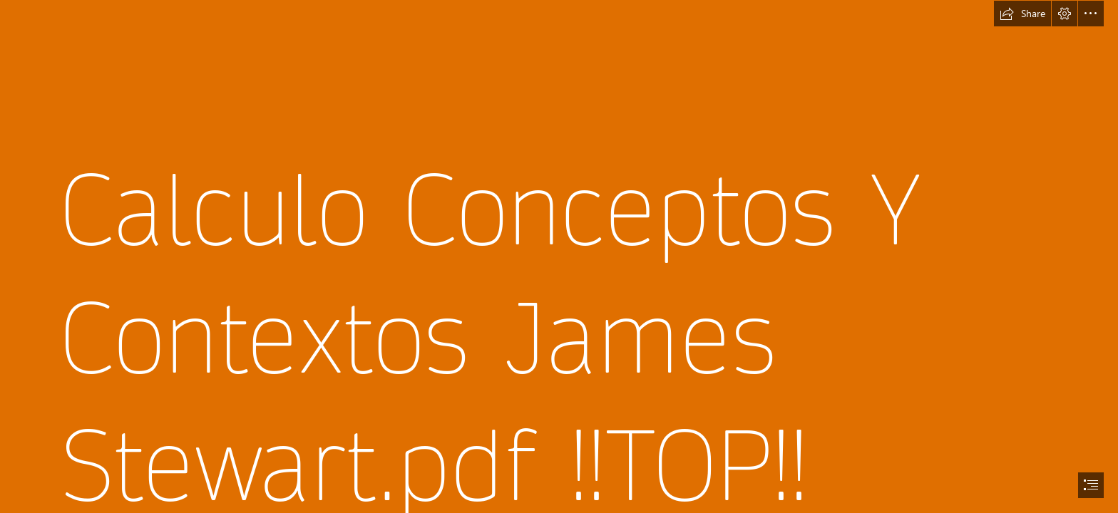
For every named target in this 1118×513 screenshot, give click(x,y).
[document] (559, 256)
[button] (1022, 13)
